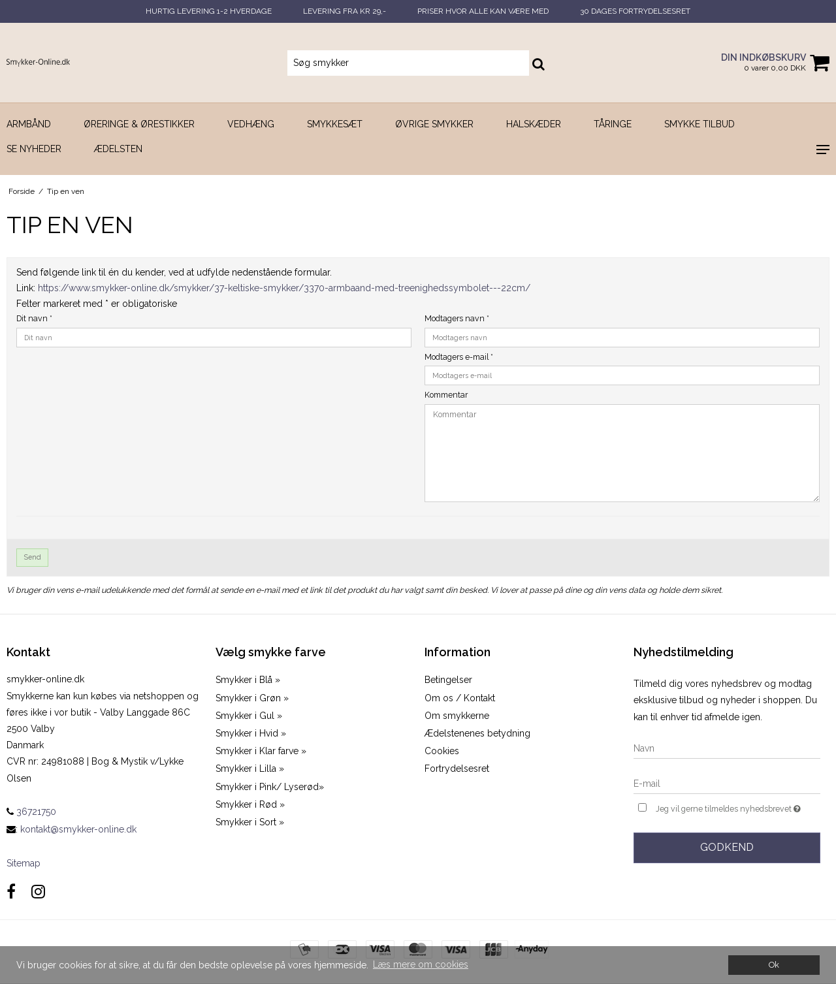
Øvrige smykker (434, 124)
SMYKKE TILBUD (699, 124)
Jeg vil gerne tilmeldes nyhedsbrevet (738, 807)
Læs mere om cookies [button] (420, 964)
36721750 (31, 811)
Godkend (727, 847)
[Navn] (727, 748)
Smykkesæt (334, 124)
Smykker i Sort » (250, 822)
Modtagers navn (457, 318)
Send (32, 557)
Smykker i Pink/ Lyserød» (270, 787)
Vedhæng (250, 124)
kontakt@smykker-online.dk (78, 829)
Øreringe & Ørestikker (139, 124)
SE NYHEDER (34, 149)
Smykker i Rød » (250, 804)
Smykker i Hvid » (251, 733)
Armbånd (29, 124)
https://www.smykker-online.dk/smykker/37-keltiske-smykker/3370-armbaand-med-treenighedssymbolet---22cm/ (284, 288)
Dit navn (34, 318)
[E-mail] (727, 783)
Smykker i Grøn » (252, 698)
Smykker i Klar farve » (261, 751)
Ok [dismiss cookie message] (774, 965)
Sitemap (23, 863)
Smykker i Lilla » (250, 768)
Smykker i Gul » (249, 715)
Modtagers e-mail (459, 357)
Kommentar (446, 395)
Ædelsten (118, 149)
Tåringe (613, 124)
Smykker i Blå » (248, 680)
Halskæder (533, 124)
